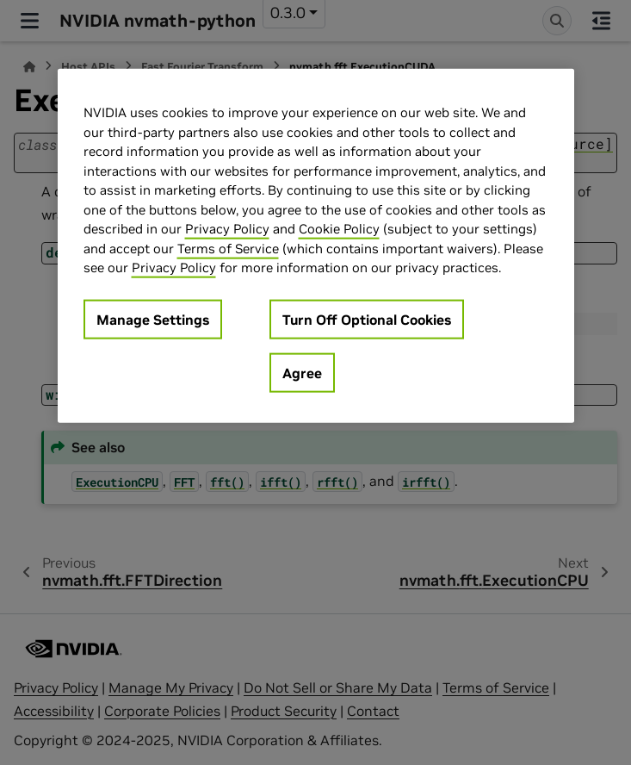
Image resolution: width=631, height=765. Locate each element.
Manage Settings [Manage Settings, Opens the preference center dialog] (152, 318)
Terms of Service (228, 247)
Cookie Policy (339, 229)
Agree (302, 372)
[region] (316, 246)
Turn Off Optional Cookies (366, 318)
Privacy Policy (227, 229)
